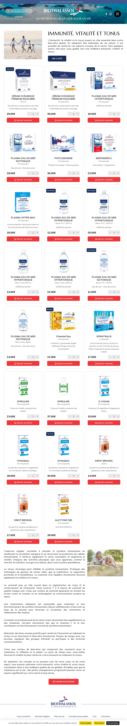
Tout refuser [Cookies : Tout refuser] (99, 723)
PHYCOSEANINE (63, 158)
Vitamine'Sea (63, 336)
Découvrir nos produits (64, 682)
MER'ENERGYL (104, 158)
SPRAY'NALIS (104, 336)
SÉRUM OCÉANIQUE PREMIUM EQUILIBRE (63, 97)
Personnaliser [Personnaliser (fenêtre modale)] (112, 723)
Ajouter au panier (23, 120)
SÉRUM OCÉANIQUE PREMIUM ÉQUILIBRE (23, 97)
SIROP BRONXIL (104, 460)
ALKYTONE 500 (63, 520)
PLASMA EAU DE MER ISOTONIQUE (23, 160)
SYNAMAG (23, 460)
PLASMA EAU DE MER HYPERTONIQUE (104, 97)
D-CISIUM (104, 401)
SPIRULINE (23, 401)
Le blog (19, 17)
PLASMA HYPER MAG (23, 217)
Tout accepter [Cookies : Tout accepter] (85, 723)
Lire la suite (57, 58)
